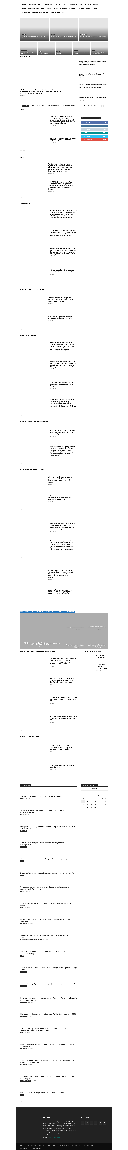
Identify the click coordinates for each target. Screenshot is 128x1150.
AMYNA (40, 4)
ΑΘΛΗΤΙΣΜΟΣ (23, 971)
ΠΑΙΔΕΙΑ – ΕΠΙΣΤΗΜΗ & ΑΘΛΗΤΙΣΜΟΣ (57, 8)
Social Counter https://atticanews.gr (91, 118)
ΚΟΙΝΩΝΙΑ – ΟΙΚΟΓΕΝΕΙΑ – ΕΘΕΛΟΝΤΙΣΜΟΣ (33, 8)
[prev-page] (21, 151)
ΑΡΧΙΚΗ (24, 4)
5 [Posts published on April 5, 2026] (105, 795)
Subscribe (104, 139)
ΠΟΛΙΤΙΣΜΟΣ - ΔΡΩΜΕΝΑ (25, 1080)
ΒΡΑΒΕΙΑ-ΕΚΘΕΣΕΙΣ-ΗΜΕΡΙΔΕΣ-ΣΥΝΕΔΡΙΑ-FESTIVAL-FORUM (48, 12)
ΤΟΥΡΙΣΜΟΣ (72, 8)
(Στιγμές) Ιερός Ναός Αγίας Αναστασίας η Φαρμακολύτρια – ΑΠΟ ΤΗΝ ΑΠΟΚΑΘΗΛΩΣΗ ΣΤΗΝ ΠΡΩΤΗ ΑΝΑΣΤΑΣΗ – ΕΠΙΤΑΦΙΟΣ (92, 74)
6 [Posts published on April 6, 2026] (83, 798)
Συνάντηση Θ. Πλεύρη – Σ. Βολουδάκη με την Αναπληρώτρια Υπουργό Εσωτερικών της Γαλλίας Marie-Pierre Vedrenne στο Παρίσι (62, 526)
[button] (90, 1)
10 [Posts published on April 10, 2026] (98, 798)
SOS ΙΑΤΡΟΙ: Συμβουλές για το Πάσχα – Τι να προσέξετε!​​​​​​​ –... (43, 1093)
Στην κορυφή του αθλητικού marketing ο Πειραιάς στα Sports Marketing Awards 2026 (63, 718)
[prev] (102, 106)
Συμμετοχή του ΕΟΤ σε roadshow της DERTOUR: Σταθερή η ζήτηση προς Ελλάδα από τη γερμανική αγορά (60, 591)
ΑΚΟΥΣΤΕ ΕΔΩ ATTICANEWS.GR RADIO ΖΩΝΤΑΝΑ (101, 666)
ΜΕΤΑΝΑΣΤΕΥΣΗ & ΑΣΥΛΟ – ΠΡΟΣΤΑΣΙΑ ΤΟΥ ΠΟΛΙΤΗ (84, 4)
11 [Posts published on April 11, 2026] (102, 798)
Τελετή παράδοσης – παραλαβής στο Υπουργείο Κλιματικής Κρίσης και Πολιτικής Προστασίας (62, 432)
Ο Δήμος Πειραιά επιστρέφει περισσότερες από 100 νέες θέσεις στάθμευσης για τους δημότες (62, 747)
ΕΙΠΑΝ (22, 1094)
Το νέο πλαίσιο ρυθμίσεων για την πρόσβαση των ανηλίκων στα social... (48, 984)
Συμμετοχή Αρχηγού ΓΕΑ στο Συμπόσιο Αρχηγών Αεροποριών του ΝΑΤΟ (63, 139)
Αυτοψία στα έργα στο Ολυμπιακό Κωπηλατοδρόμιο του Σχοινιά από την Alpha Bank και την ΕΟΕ (61, 299)
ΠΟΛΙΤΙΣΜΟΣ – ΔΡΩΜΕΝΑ (84, 8)
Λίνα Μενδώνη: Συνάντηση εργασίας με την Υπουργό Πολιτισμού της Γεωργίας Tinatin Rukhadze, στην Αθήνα (60, 479)
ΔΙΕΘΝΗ (23, 34)
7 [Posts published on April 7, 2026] (87, 798)
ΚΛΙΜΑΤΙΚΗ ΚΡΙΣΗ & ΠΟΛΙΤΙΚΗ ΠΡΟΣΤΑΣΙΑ (56, 4)
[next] (105, 106)
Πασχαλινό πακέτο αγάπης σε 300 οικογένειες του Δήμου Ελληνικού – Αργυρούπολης (62, 384)
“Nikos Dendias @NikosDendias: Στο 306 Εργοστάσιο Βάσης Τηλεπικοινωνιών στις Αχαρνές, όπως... (43, 1029)
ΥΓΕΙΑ (95, 8)
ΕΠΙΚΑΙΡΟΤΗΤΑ (32, 4)
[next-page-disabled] (85, 675)
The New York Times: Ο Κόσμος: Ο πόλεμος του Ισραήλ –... (42, 796)
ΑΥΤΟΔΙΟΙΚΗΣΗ (26, 12)
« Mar (82, 810)
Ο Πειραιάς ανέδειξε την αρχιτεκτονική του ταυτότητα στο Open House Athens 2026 (59, 497)
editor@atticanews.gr (55, 1137)
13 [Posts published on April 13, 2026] (83, 801)
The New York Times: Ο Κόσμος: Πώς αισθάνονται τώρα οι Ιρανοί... (46, 859)
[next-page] (24, 151)
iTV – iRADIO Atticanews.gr (100, 657)
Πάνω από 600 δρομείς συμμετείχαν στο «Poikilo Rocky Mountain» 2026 (62, 271)
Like (105, 122)
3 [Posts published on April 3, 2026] (98, 795)
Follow (104, 126)
